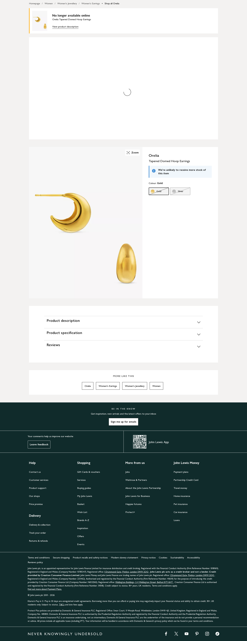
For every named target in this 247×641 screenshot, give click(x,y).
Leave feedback (39, 444)
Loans (177, 520)
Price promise (36, 504)
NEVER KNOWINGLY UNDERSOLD (65, 634)
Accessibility (193, 557)
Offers (80, 536)
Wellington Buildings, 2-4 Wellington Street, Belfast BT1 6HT (144, 582)
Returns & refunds (38, 540)
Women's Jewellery (67, 3)
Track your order (37, 532)
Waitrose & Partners (136, 479)
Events (80, 544)
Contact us (35, 471)
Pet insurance (181, 504)
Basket (80, 504)
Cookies (163, 557)
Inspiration (82, 528)
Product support (37, 487)
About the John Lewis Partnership (143, 487)
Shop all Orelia (112, 3)
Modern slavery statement (124, 557)
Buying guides (84, 487)
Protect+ (130, 512)
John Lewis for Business (137, 496)
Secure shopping (61, 557)
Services (81, 479)
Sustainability (177, 557)
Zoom (132, 153)
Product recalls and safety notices (90, 557)
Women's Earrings (90, 3)
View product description (65, 26)
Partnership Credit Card (186, 479)
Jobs (127, 471)
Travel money (180, 487)
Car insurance (180, 512)
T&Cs (61, 604)
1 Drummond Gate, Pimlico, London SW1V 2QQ (126, 572)
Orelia (88, 385)
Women (49, 3)
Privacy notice (148, 557)
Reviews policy (35, 562)
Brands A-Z (83, 520)
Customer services (38, 479)
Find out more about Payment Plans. (45, 589)
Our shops (34, 496)
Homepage (34, 3)
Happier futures (133, 504)
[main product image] (42, 21)
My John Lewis (84, 496)
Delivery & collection (39, 524)
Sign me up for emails (123, 421)
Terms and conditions (39, 557)
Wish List (82, 512)
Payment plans (181, 471)
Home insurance (182, 496)
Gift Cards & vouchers (88, 471)
